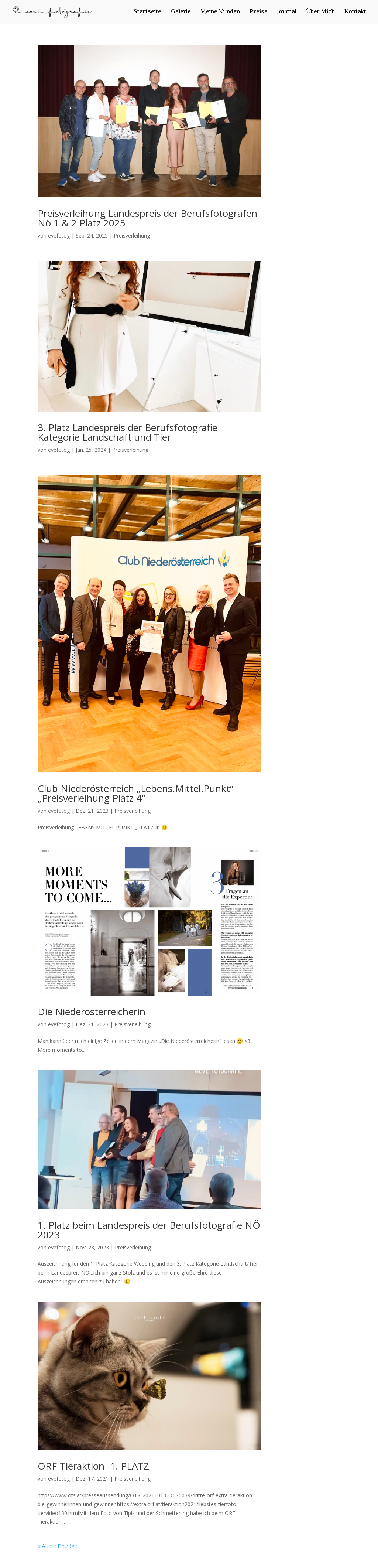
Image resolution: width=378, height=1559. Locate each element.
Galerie (181, 13)
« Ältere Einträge (57, 1545)
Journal (286, 13)
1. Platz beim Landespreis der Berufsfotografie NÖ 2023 (149, 1229)
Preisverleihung (132, 235)
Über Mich (320, 13)
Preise (259, 13)
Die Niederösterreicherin (91, 1011)
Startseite (147, 13)
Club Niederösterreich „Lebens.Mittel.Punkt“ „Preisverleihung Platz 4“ (135, 793)
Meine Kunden (220, 13)
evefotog (59, 235)
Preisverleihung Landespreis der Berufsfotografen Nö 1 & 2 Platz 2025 (147, 218)
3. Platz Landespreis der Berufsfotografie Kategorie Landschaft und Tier (127, 432)
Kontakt (355, 13)
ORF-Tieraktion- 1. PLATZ (93, 1466)
